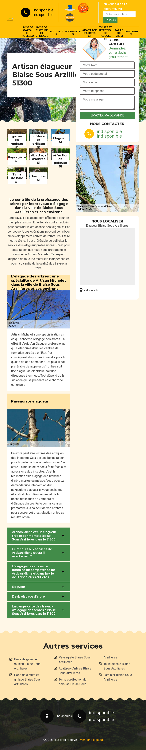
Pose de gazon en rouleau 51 (28, 33)
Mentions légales (91, 740)
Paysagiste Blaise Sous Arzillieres (75, 660)
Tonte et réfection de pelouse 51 (105, 33)
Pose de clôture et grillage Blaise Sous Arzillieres (27, 679)
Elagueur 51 (56, 33)
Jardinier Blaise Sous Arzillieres (118, 677)
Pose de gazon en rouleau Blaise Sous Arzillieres (27, 664)
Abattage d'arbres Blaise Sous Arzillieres (75, 671)
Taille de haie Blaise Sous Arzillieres (117, 666)
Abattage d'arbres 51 (89, 33)
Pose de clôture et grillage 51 (42, 33)
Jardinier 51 (131, 33)
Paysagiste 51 (72, 33)
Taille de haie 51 (118, 33)
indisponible (43, 10)
